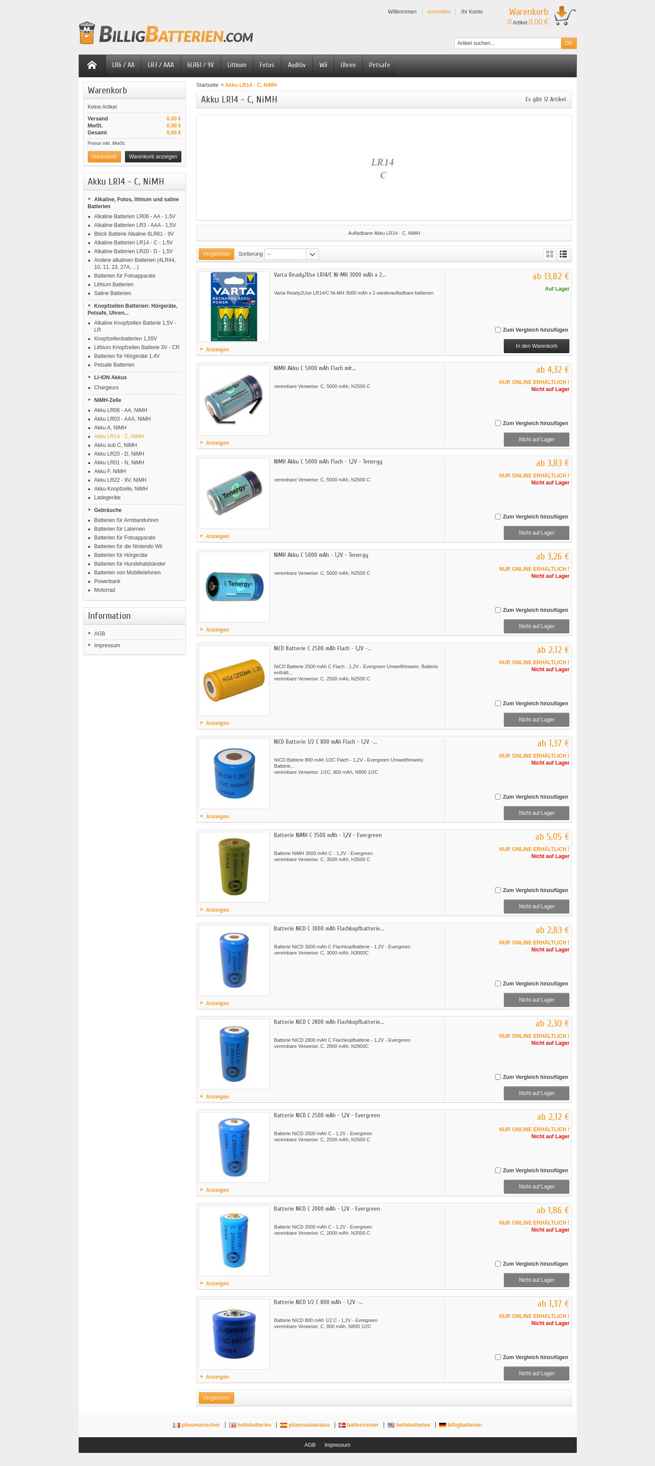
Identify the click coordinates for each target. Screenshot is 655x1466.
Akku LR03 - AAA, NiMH (122, 419)
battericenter (359, 1425)
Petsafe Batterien (114, 365)
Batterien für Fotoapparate (125, 276)
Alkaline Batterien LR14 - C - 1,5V (133, 243)
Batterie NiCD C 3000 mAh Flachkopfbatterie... (329, 928)
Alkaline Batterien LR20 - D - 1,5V (133, 251)
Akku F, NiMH (110, 471)
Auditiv (297, 65)
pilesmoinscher (197, 1425)
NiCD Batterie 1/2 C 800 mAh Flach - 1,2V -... (325, 741)
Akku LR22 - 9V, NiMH (120, 480)
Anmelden (439, 12)
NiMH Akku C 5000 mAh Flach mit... (315, 368)
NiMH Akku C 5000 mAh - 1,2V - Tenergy (321, 555)
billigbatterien (460, 1425)
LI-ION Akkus (110, 377)
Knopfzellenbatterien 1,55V (125, 339)
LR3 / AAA (161, 65)
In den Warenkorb (537, 346)
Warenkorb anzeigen (153, 157)
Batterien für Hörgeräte (121, 555)
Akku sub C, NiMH (115, 445)
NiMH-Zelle (107, 400)
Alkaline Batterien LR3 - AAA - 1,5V (135, 225)
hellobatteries (251, 1425)
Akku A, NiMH (110, 428)
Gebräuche (108, 510)
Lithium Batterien (114, 285)
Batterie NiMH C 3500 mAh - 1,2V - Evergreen (328, 835)
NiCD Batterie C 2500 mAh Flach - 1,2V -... (322, 648)
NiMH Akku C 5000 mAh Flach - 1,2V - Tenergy (328, 461)
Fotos (267, 65)
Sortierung (251, 254)
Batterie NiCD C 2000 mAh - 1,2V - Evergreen (327, 1208)
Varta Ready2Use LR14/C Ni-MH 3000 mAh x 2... (330, 274)
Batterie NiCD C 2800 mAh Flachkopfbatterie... (329, 1022)
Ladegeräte (107, 497)
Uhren (348, 65)
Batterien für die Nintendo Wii (128, 546)
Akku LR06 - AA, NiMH (120, 410)
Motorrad (104, 590)
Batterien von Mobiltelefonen (127, 573)
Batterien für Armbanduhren (126, 520)
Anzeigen (217, 350)
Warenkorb (107, 90)
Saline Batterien (113, 293)
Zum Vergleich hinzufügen (535, 330)
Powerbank (107, 581)
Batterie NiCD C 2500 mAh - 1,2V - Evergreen (327, 1115)
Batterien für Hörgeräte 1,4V (127, 356)
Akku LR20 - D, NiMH (119, 454)
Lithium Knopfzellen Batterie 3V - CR (137, 347)
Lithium (237, 65)
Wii (323, 65)
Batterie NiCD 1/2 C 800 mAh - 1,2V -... (318, 1302)
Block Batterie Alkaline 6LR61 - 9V (134, 234)
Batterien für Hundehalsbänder (130, 564)
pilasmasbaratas (305, 1425)
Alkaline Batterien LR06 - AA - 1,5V (135, 216)
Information (109, 615)
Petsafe (379, 65)
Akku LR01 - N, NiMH (119, 463)
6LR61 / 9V (200, 65)
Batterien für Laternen (119, 529)
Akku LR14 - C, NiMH (119, 436)
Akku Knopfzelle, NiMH (121, 489)
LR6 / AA (123, 65)
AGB (99, 634)
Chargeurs (106, 388)
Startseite (207, 85)
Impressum (107, 645)
